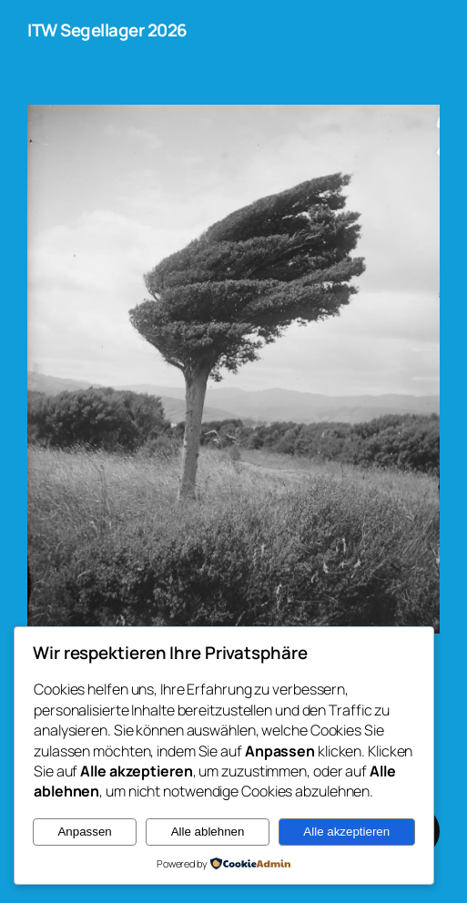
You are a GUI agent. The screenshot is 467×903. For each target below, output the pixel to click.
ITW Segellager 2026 (107, 30)
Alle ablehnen (208, 831)
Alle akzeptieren (346, 831)
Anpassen (84, 831)
